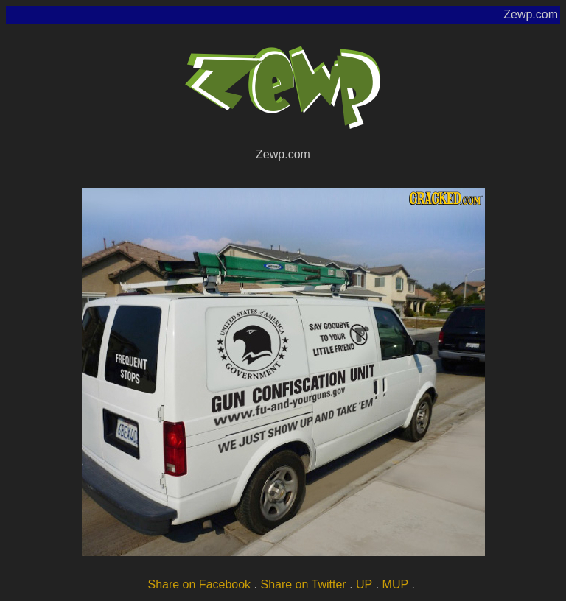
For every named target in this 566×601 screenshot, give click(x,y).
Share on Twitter (303, 584)
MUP (395, 584)
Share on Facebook (199, 584)
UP (364, 584)
